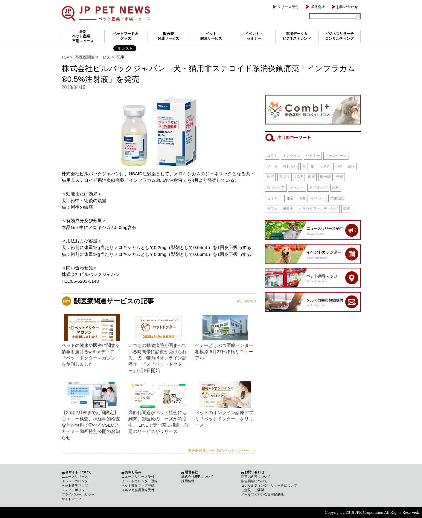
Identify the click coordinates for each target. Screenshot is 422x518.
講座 (335, 187)
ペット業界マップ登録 (137, 485)
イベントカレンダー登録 (139, 481)
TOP (65, 57)
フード (272, 166)
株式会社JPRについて (197, 476)
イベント (297, 187)
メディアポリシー (75, 490)
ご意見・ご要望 (252, 490)
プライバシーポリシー (78, 494)
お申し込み (133, 472)
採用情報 (187, 481)
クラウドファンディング (318, 209)
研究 (302, 198)
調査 (346, 209)
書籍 (351, 166)
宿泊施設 (337, 198)
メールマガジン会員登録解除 (262, 494)
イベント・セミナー (254, 36)
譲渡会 (288, 209)
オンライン (292, 155)
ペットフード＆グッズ (125, 36)
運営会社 (317, 7)
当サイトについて (78, 472)
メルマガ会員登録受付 (137, 490)
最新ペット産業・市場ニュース (83, 36)
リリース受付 (288, 7)
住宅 (289, 198)
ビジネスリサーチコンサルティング (339, 36)
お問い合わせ (347, 7)
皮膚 (311, 177)
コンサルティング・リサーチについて (269, 485)
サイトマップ (71, 499)
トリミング (318, 187)
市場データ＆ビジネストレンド (296, 36)
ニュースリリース (75, 476)
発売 (339, 177)
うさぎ (324, 166)
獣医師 (325, 177)
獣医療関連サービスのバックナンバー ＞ (222, 450)
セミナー (313, 155)
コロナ (272, 155)
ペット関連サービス (211, 36)
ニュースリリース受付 (137, 476)
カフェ (272, 209)
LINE (299, 177)
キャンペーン (336, 155)
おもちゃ (290, 166)
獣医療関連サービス (168, 36)
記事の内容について (256, 476)
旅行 (270, 177)
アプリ (284, 177)
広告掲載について (254, 481)
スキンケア (276, 187)
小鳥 (338, 166)
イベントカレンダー (76, 481)
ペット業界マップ (75, 485)
